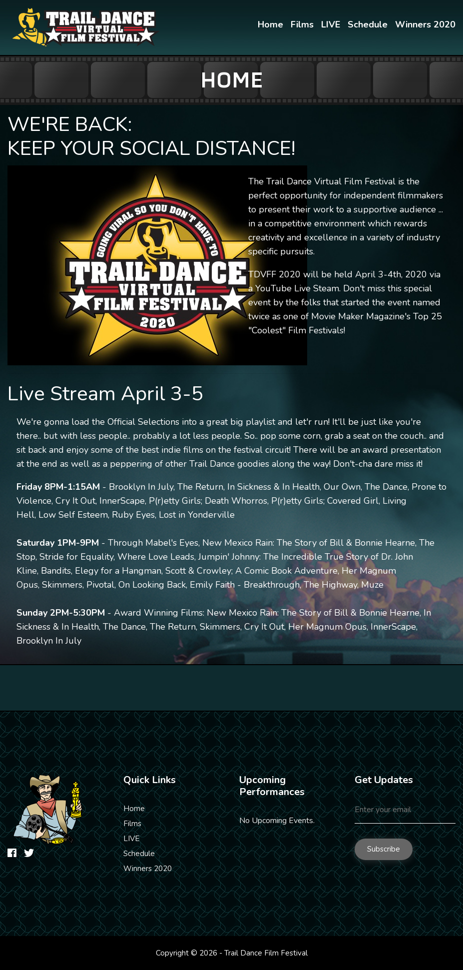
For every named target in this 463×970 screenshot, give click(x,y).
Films (132, 824)
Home (134, 809)
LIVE (131, 839)
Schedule (139, 854)
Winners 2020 (147, 869)
